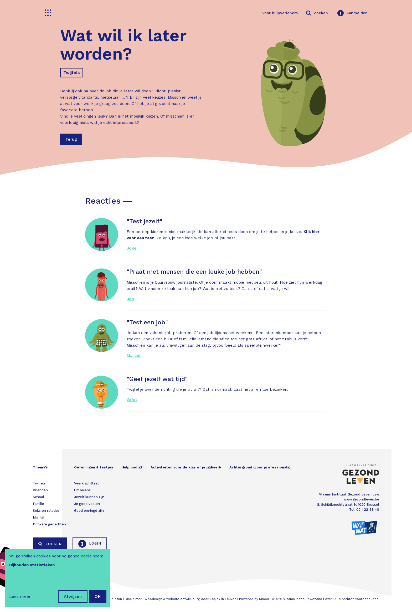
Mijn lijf (38, 517)
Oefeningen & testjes (93, 467)
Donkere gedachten (49, 524)
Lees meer (20, 596)
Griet (132, 399)
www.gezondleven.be (361, 499)
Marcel (134, 355)
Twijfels (71, 72)
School (38, 497)
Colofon (115, 599)
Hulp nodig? (132, 467)
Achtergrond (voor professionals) (260, 467)
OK (98, 596)
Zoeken (50, 544)
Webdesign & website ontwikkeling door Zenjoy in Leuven (190, 599)
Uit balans (82, 490)
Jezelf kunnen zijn (89, 497)
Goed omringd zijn (89, 511)
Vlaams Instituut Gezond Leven (308, 599)
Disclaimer (133, 599)
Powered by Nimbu (254, 599)
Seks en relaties (46, 511)
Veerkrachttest (86, 483)
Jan (130, 298)
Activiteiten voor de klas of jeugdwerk (186, 467)
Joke (132, 248)
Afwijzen (73, 596)
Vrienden (40, 490)
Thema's (40, 467)
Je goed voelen (87, 504)
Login (89, 544)
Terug (71, 139)
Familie (38, 504)
